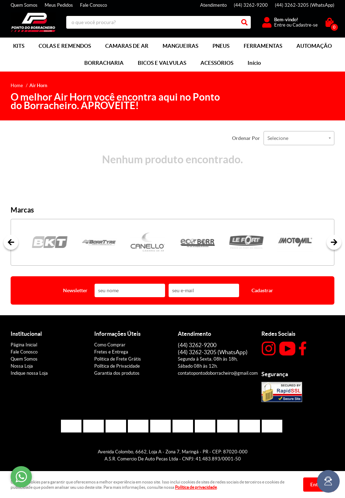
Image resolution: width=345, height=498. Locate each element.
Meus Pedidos (59, 5)
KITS (18, 46)
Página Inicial (24, 344)
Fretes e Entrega (111, 352)
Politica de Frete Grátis (117, 359)
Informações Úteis (117, 333)
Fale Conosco (93, 5)
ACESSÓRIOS (216, 63)
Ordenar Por (246, 138)
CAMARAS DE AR (126, 46)
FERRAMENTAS (263, 46)
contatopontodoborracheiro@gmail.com (218, 373)
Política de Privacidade (117, 366)
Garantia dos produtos (117, 373)
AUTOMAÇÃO (314, 46)
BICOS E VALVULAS (162, 63)
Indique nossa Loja (29, 373)
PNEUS (221, 46)
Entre (279, 25)
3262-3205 (304, 5)
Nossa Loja (22, 366)
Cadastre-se (305, 25)
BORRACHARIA (104, 63)
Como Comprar (109, 344)
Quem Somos (24, 5)
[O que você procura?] (244, 22)
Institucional (26, 333)
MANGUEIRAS (180, 46)
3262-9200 (251, 5)
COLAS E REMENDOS (65, 46)
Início (254, 63)
